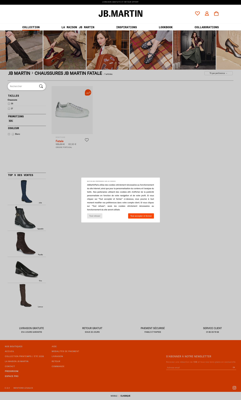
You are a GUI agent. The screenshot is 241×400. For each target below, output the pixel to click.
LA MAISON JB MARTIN (77, 27)
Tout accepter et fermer (141, 216)
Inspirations (126, 27)
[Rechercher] (41, 86)
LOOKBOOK (166, 27)
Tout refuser (94, 216)
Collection (31, 27)
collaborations (207, 27)
